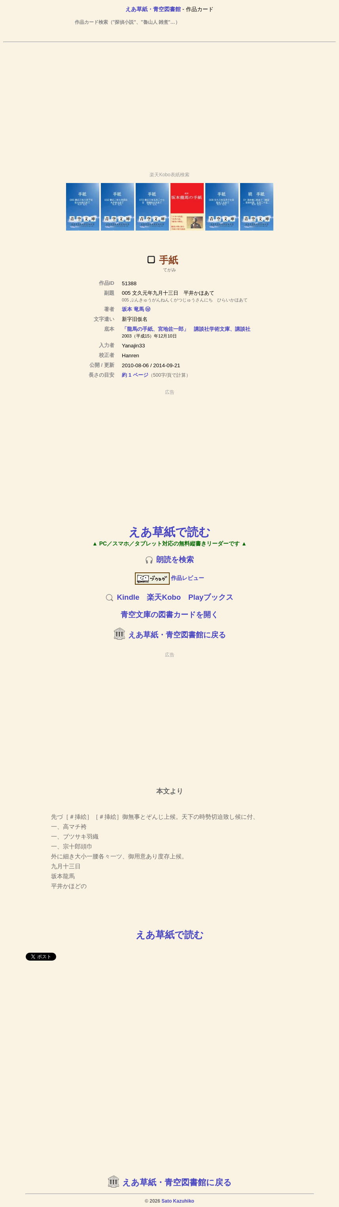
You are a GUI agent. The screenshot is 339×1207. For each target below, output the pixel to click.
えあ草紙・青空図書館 (153, 9)
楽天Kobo (164, 597)
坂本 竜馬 (133, 309)
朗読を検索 (175, 559)
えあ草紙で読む (169, 531)
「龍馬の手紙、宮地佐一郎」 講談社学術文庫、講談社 (186, 329)
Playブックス (210, 597)
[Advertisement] (169, 103)
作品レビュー (169, 578)
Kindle (128, 597)
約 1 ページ (135, 375)
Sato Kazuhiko (177, 1201)
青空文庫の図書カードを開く (169, 614)
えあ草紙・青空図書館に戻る (177, 635)
